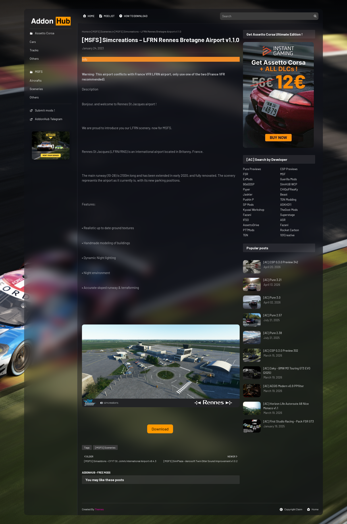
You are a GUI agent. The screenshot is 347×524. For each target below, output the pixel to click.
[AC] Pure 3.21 (272, 280)
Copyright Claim (291, 509)
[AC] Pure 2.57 (272, 315)
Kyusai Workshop (253, 209)
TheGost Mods (289, 209)
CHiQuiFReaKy (289, 189)
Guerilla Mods (288, 179)
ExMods (248, 179)
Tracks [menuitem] (34, 50)
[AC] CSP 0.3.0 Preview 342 (280, 262)
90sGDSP (248, 184)
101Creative (287, 235)
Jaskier (248, 194)
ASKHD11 (285, 204)
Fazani (247, 215)
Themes (99, 509)
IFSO (246, 220)
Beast (283, 194)
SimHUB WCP (288, 184)
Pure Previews (252, 169)
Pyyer (246, 189)
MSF (282, 174)
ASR (282, 220)
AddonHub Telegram (46, 119)
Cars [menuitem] (33, 42)
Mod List (107, 16)
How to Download (133, 16)
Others (34, 97)
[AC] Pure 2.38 (272, 333)
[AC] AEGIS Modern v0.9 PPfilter (283, 386)
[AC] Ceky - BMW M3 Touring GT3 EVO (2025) (286, 370)
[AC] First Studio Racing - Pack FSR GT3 (288, 421)
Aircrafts (36, 80)
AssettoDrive (251, 225)
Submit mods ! (42, 110)
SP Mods (248, 204)
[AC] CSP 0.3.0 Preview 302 (280, 350)
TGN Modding (288, 199)
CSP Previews (288, 169)
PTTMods (248, 230)
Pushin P (248, 199)
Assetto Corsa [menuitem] (42, 33)
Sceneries (36, 89)
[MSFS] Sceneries (101, 31)
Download (160, 428)
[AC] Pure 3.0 (271, 297)
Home (88, 16)
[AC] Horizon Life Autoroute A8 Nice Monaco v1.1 (286, 406)
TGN (245, 235)
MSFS (36, 71)
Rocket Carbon (289, 230)
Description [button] (90, 89)
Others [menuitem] (34, 58)
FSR (245, 174)
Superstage (287, 215)
